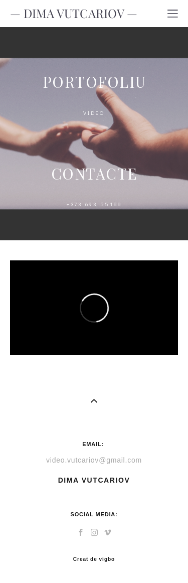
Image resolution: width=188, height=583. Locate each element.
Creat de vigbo (94, 559)
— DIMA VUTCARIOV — (73, 14)
